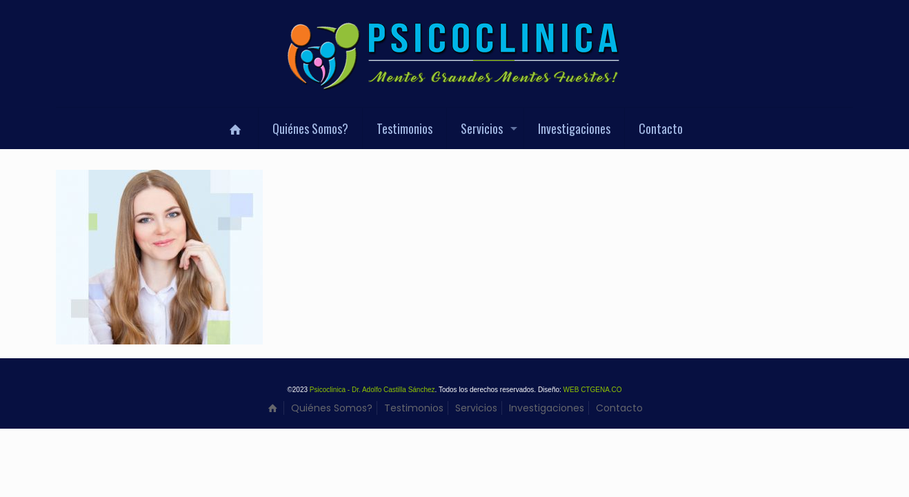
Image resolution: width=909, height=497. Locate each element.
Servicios (476, 408)
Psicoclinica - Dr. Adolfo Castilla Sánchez (372, 389)
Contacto (619, 408)
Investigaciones (546, 408)
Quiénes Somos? (331, 408)
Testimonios (413, 408)
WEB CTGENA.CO (592, 389)
